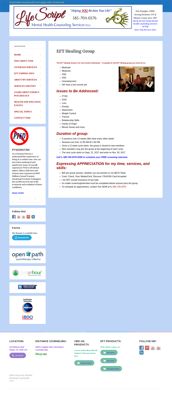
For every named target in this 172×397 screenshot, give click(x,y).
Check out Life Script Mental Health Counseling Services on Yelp (145, 24)
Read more (18, 193)
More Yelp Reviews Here (145, 30)
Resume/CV (22, 237)
